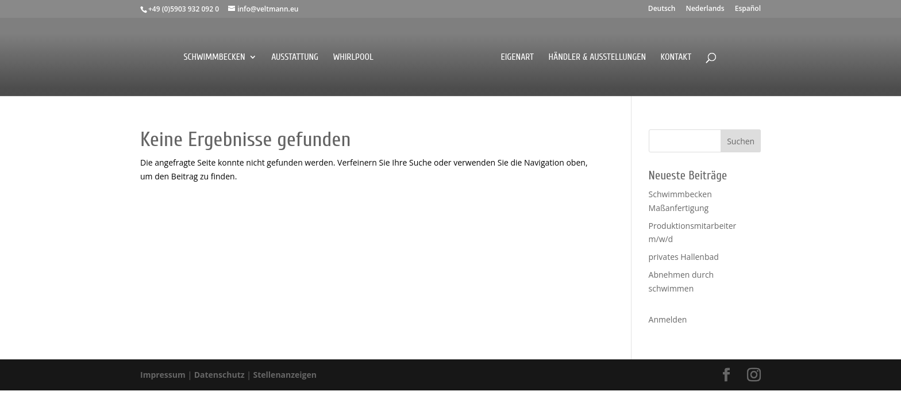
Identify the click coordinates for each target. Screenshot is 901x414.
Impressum (163, 374)
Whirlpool (353, 57)
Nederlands (705, 9)
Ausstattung (294, 57)
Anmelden (668, 319)
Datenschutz (220, 374)
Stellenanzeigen (285, 374)
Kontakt (676, 57)
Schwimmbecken (214, 57)
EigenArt (517, 57)
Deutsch (662, 9)
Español (748, 9)
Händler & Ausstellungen (597, 57)
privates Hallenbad (684, 256)
